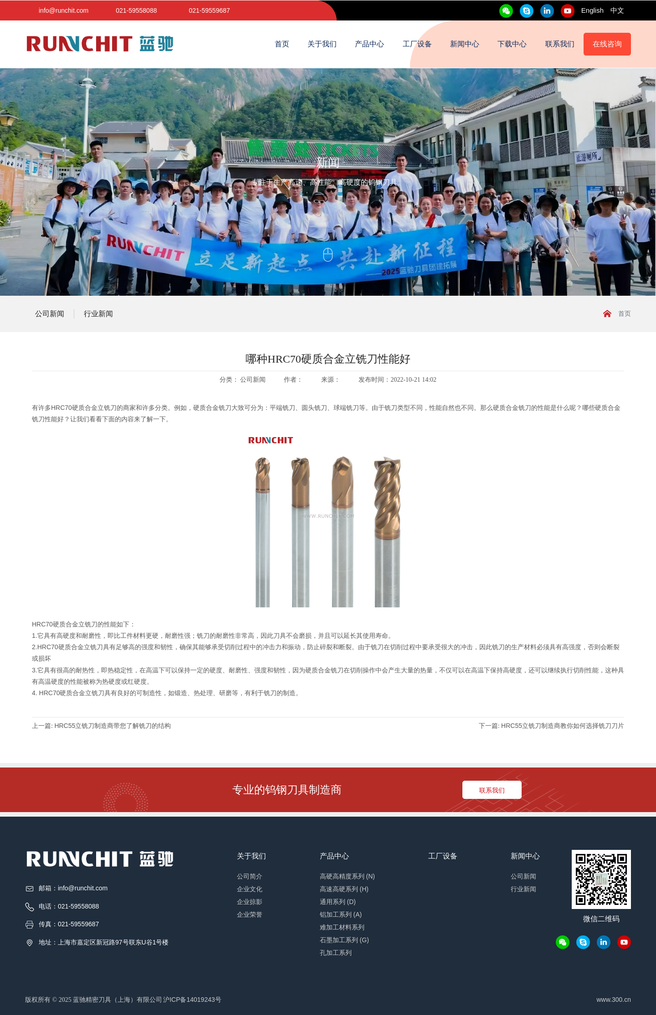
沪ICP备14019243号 (192, 999)
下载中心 (512, 44)
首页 (282, 44)
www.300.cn (614, 999)
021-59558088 (136, 10)
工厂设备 (417, 44)
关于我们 (322, 44)
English (592, 10)
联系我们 (559, 44)
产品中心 (369, 44)
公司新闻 (49, 314)
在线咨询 (607, 44)
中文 (617, 10)
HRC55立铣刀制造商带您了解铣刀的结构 (112, 725)
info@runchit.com (63, 10)
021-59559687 (209, 10)
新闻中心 (464, 44)
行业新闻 (98, 314)
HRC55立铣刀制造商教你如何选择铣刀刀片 (562, 725)
